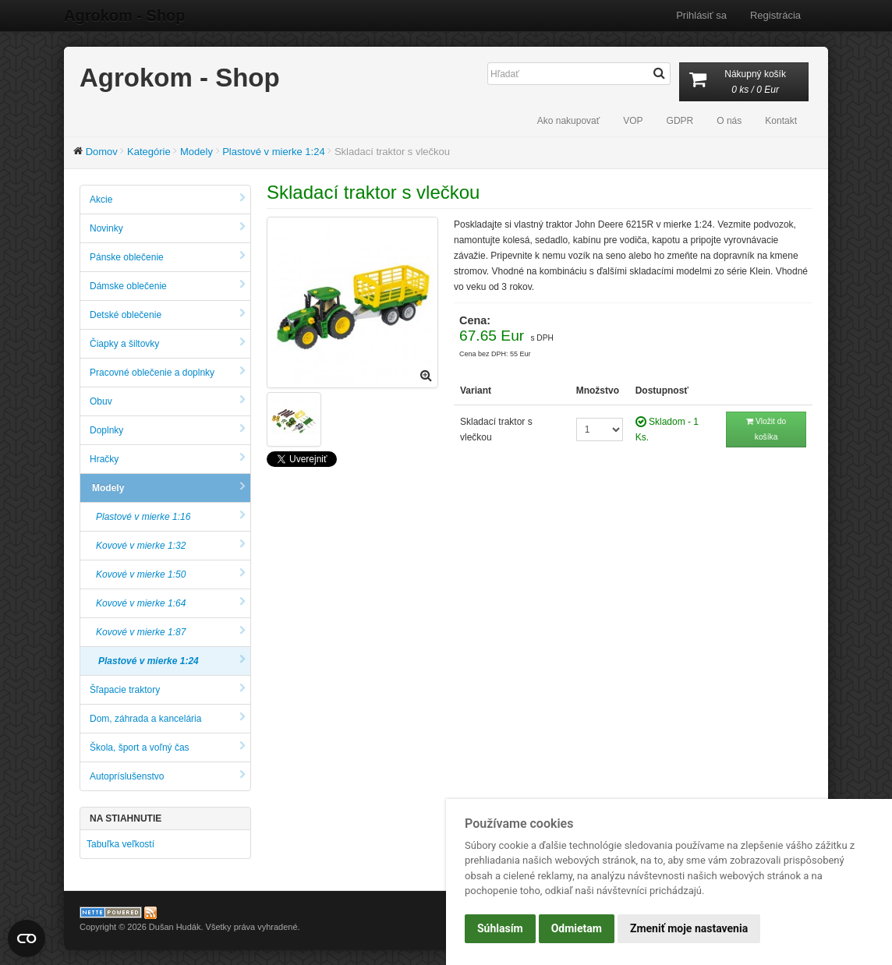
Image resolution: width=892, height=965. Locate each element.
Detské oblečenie (168, 314)
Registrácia (775, 15)
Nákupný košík (743, 83)
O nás (729, 120)
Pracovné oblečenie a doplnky (168, 372)
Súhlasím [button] (500, 928)
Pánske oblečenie (168, 257)
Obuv (168, 401)
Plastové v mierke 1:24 (273, 151)
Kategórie (149, 151)
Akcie (168, 199)
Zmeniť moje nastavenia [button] (689, 928)
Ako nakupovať (568, 120)
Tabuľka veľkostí (120, 844)
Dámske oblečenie (168, 286)
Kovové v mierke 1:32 (171, 545)
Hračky (168, 459)
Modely (196, 151)
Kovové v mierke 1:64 (171, 603)
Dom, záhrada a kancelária (168, 718)
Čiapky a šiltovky (168, 343)
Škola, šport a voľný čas (168, 747)
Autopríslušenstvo (168, 776)
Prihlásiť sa (701, 15)
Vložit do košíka (766, 429)
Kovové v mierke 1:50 (171, 574)
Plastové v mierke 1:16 (171, 516)
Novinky (168, 228)
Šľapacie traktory (168, 689)
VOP (632, 120)
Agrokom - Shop (125, 15)
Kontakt (781, 120)
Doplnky (168, 430)
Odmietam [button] (576, 928)
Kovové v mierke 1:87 (171, 632)
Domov (102, 151)
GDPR (680, 120)
